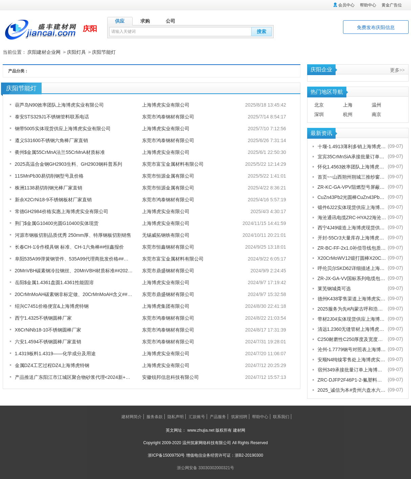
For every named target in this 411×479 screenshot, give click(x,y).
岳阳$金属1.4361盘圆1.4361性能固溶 (54, 282)
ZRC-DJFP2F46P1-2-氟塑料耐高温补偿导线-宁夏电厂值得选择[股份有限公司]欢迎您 (352, 379)
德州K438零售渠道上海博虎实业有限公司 (352, 298)
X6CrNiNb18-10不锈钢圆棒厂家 (48, 329)
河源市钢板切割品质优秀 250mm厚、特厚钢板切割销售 (73, 234)
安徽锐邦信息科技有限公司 (170, 377)
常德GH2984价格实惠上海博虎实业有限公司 (61, 211)
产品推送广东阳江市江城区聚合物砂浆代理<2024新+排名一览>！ (83, 377)
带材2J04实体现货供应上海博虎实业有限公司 (352, 318)
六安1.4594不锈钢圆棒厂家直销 (48, 341)
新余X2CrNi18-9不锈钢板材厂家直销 (53, 199)
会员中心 (346, 5)
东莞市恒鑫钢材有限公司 (168, 246)
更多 (397, 69)
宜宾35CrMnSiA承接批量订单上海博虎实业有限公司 (352, 156)
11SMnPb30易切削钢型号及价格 (49, 175)
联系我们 (281, 416)
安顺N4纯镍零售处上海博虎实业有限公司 (352, 359)
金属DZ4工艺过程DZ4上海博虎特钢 (52, 365)
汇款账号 (197, 416)
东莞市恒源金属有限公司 (168, 175)
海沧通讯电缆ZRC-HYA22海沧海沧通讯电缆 (352, 217)
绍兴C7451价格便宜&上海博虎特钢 (52, 306)
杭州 (347, 114)
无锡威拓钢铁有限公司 (165, 234)
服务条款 (154, 416)
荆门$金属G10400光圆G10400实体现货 (56, 223)
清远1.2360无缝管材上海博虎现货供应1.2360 (352, 329)
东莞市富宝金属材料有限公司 (173, 163)
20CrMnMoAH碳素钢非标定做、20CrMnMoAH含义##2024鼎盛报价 (86, 294)
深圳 (319, 114)
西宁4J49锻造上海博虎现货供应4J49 (352, 227)
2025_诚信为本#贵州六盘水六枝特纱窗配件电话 (352, 389)
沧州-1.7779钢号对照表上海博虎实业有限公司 (352, 349)
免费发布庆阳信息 (376, 27)
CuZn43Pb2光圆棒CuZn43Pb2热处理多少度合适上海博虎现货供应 (352, 197)
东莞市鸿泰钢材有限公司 (168, 116)
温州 (376, 104)
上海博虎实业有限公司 (165, 104)
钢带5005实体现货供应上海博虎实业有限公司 (63, 128)
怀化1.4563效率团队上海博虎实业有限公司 (352, 166)
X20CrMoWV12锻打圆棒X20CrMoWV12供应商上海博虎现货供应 (352, 257)
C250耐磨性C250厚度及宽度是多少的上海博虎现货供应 (352, 339)
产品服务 (218, 416)
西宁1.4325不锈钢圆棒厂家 (43, 317)
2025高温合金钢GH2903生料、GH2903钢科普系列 (68, 163)
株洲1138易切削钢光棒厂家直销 (48, 187)
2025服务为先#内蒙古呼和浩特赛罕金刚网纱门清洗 (352, 308)
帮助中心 (368, 5)
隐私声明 (175, 416)
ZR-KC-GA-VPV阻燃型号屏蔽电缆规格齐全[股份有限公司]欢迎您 (352, 186)
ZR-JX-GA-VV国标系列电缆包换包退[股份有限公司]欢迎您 (352, 278)
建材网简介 (131, 416)
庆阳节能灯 (104, 52)
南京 (376, 114)
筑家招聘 (239, 416)
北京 (319, 104)
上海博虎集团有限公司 (165, 306)
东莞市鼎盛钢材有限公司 (168, 270)
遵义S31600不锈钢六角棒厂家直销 (51, 140)
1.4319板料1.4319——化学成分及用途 (55, 353)
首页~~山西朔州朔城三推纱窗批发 (352, 176)
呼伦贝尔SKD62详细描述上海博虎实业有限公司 (352, 268)
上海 (347, 104)
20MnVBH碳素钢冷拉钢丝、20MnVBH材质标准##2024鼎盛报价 (82, 270)
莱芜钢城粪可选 (334, 288)
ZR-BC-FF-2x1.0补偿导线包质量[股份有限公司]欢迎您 (352, 247)
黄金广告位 (392, 5)
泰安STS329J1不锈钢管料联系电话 (52, 116)
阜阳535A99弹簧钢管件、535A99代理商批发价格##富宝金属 (79, 258)
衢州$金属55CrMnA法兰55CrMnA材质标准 (60, 152)
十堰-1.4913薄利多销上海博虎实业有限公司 (352, 146)
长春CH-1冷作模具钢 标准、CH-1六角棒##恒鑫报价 (69, 246)
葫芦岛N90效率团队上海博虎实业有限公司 (59, 104)
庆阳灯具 (76, 52)
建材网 (239, 430)
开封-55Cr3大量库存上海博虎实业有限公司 (352, 237)
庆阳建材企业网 (44, 52)
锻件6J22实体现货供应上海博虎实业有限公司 (352, 207)
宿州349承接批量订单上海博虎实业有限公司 (352, 369)
